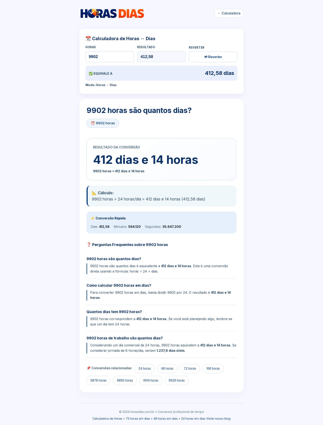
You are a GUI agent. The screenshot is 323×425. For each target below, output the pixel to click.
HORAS (90, 47)
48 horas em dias (165, 418)
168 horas (213, 368)
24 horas (144, 368)
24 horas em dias (193, 418)
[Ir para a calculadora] (112, 13)
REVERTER (197, 47)
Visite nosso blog (218, 418)
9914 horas (150, 380)
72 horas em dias (138, 418)
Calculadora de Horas (107, 418)
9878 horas (98, 380)
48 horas (167, 368)
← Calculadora (229, 13)
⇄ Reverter (213, 57)
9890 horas (125, 380)
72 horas (190, 368)
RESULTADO (146, 47)
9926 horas (177, 380)
